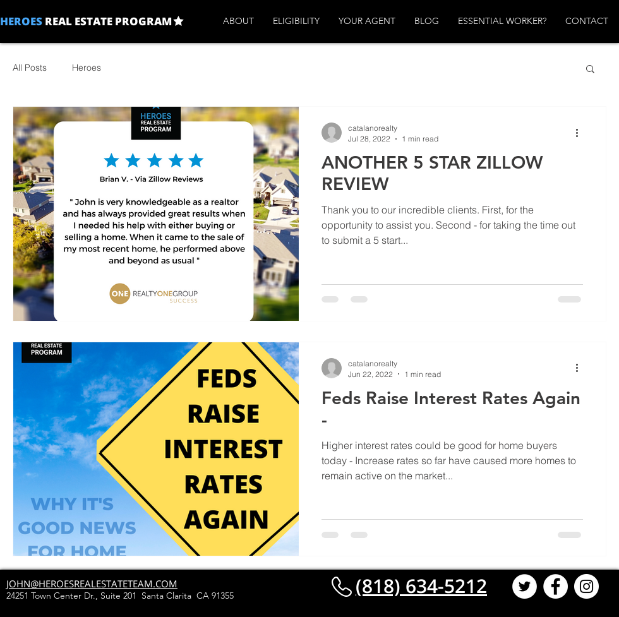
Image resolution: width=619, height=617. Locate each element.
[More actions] (581, 132)
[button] (590, 69)
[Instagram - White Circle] (586, 586)
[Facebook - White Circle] (555, 586)
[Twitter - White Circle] (524, 586)
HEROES (21, 21)
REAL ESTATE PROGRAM (107, 21)
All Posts (30, 67)
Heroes (86, 67)
